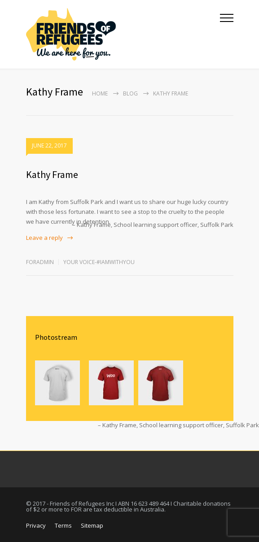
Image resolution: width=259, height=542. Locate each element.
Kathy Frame (52, 174)
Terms (63, 525)
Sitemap (92, 525)
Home (100, 93)
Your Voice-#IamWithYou (99, 262)
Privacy (36, 525)
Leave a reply (44, 238)
